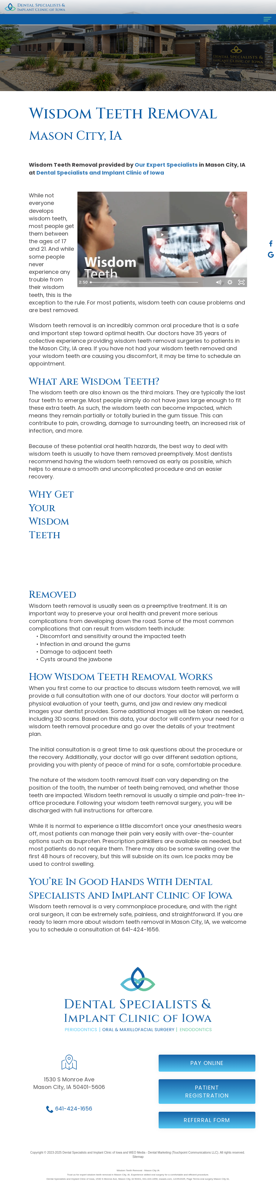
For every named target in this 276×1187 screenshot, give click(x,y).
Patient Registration (207, 1098)
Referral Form (207, 1126)
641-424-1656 (73, 1115)
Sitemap (138, 1156)
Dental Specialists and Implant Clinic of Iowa (100, 172)
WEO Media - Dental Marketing (150, 1152)
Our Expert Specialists (166, 164)
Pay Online (207, 1069)
